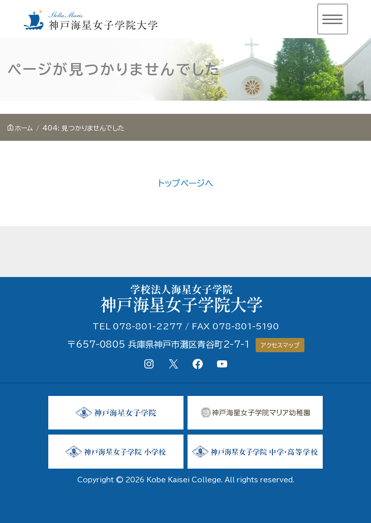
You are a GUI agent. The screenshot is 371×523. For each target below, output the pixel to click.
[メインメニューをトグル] (331, 19)
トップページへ (185, 183)
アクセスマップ (280, 345)
